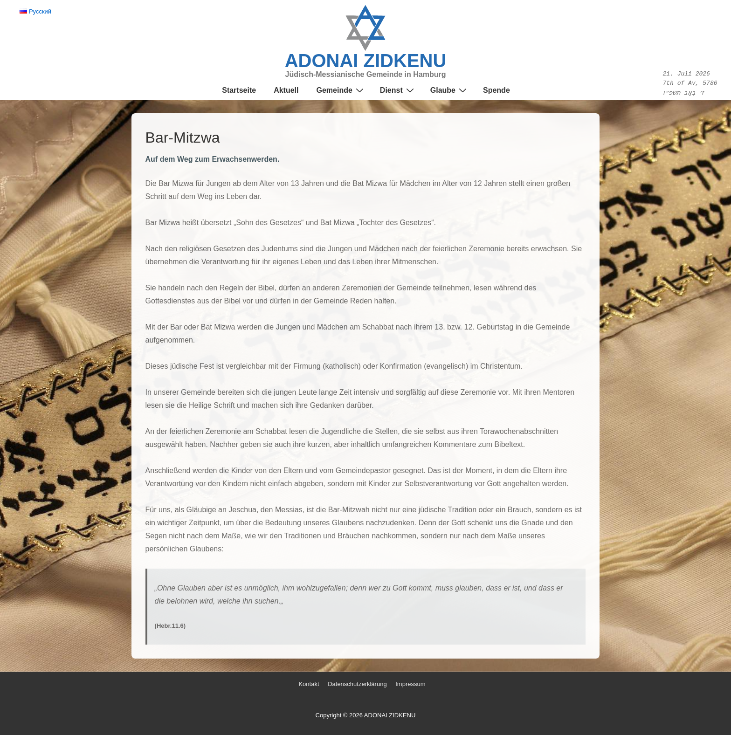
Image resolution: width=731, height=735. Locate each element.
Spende (496, 90)
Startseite (239, 90)
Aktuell (286, 90)
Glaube (449, 90)
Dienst (398, 90)
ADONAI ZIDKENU (366, 60)
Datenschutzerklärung (357, 683)
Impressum (410, 683)
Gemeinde (341, 90)
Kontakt (308, 683)
